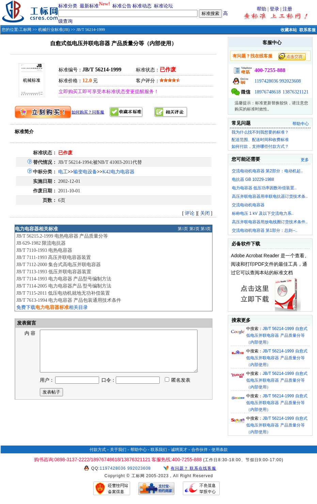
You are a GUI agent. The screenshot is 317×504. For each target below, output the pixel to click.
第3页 (206, 228)
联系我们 (158, 449)
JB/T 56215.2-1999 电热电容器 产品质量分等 (62, 236)
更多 (305, 159)
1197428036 (266, 81)
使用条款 (219, 449)
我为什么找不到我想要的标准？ (260, 132)
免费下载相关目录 (52, 307)
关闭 (205, 213)
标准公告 (121, 5)
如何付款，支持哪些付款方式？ (260, 146)
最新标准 (89, 5)
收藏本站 (289, 30)
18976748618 (267, 91)
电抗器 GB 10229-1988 (253, 179)
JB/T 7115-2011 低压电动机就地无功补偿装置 (63, 293)
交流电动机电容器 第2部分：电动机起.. (267, 171)
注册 (287, 9)
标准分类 (67, 5)
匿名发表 (178, 388)
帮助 (261, 9)
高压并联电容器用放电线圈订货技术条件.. (270, 222)
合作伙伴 (199, 449)
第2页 (194, 228)
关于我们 (118, 449)
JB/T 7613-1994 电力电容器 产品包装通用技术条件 (68, 300)
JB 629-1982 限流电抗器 (41, 243)
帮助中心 (300, 123)
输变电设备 (85, 171)
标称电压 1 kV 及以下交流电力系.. (263, 213)
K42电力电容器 (118, 171)
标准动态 (142, 5)
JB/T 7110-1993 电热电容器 (44, 250)
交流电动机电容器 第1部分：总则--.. (265, 230)
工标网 (25, 29)
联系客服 (307, 30)
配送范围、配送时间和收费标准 (260, 139)
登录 (274, 9)
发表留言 (26, 323)
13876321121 (295, 91)
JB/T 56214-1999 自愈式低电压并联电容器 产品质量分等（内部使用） (276, 335)
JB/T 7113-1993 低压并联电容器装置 (53, 271)
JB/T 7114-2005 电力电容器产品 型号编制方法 (64, 286)
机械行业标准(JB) (54, 29)
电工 (63, 171)
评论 (189, 213)
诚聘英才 (179, 449)
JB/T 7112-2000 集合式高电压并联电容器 (58, 264)
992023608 (290, 81)
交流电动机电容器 (248, 205)
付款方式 (98, 449)
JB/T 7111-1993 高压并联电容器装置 (53, 257)
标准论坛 (163, 5)
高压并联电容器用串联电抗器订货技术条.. (270, 196)
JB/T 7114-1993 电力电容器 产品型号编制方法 (64, 278)
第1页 (183, 228)
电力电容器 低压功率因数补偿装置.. (264, 188)
